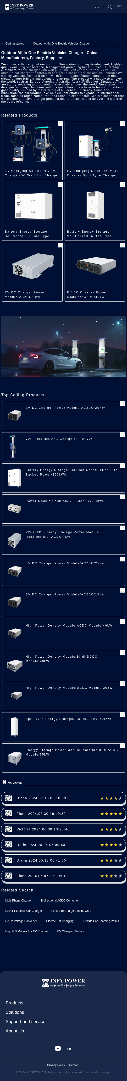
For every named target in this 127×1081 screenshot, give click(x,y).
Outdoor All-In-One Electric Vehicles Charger (61, 43)
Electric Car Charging (59, 921)
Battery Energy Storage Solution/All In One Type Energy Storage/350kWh (27, 234)
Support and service (25, 1021)
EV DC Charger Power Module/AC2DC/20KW (65, 407)
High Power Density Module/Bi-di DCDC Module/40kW (62, 659)
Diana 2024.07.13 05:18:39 (41, 798)
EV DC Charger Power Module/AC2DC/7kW (25, 295)
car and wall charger (101, 73)
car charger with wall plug (42, 70)
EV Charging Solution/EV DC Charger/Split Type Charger (93, 173)
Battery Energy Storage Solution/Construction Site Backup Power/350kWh (72, 472)
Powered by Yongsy (98, 1072)
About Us (15, 1031)
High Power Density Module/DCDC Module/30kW (69, 687)
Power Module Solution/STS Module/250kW (64, 501)
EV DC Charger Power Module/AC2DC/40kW (87, 295)
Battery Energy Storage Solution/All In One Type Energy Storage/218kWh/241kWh (89, 234)
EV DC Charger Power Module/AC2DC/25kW (65, 563)
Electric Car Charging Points (101, 921)
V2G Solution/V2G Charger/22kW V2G (60, 439)
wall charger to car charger (65, 73)
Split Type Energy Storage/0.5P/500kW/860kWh (68, 719)
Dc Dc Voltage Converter (21, 921)
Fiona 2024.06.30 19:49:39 (41, 813)
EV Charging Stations (71, 931)
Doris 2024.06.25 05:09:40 (41, 844)
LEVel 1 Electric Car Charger (23, 911)
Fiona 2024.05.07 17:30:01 (41, 876)
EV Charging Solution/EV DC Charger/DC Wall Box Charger (32, 173)
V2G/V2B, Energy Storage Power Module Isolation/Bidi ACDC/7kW (62, 534)
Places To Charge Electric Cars (71, 911)
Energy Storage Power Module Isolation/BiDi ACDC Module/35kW (72, 752)
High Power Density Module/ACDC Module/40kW (69, 625)
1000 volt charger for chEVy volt (86, 70)
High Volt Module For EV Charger (26, 931)
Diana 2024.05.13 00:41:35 (41, 860)
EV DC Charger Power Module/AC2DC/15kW (65, 594)
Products (14, 1003)
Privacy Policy (56, 1065)
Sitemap (73, 1065)
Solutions (15, 1012)
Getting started (15, 43)
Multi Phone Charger (18, 900)
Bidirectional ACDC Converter (60, 900)
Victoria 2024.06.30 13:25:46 (43, 829)
